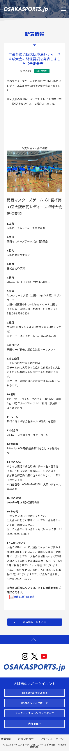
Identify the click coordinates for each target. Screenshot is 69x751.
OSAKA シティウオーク (34, 703)
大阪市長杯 (34, 723)
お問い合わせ (26, 739)
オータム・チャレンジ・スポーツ (34, 713)
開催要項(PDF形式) (22, 596)
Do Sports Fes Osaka (34, 692)
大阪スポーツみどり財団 (43, 744)
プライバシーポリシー (53, 739)
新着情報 (6, 739)
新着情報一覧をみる (34, 622)
